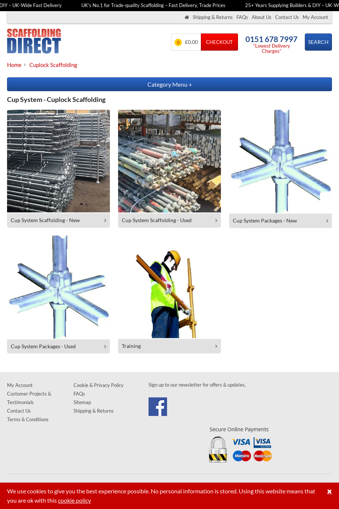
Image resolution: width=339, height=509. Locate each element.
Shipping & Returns (213, 17)
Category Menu (169, 84)
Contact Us (287, 17)
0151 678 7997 (271, 39)
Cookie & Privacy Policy (99, 385)
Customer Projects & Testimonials (29, 398)
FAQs (242, 17)
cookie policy (74, 500)
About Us (261, 17)
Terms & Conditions (28, 419)
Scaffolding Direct (34, 42)
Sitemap (82, 402)
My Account (315, 17)
